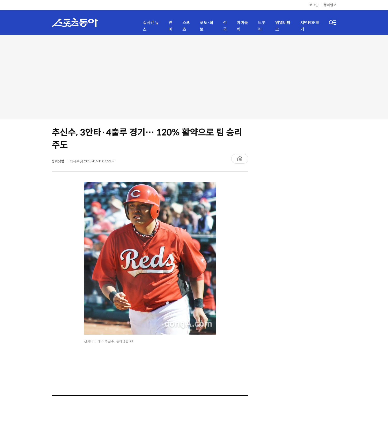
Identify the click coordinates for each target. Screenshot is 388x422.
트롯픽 (261, 26)
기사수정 (93, 162)
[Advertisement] (194, 76)
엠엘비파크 (282, 26)
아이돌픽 (242, 26)
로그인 (313, 5)
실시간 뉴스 (151, 26)
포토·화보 (206, 26)
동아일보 (330, 5)
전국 (225, 26)
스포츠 (186, 26)
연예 (171, 26)
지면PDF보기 (309, 26)
